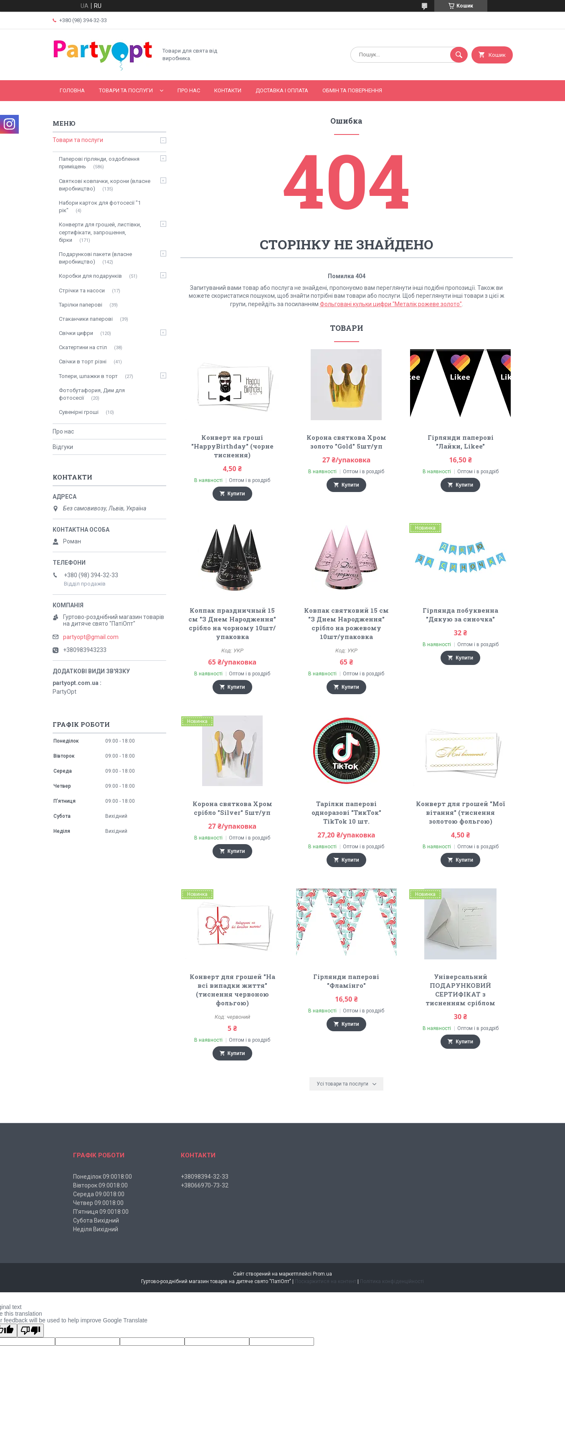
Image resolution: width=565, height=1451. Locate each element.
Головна (72, 90)
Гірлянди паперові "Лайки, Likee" (461, 441)
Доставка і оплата (282, 90)
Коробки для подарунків (90, 276)
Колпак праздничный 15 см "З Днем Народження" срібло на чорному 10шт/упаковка (232, 623)
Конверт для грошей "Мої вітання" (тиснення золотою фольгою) (460, 812)
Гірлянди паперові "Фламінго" (346, 980)
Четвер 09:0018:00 (98, 1203)
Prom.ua (322, 1274)
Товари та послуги (126, 90)
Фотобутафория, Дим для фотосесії (92, 394)
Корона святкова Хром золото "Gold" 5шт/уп (346, 441)
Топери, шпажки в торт (88, 376)
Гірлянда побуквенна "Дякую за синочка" (460, 614)
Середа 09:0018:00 (98, 1194)
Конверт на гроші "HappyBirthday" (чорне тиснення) (232, 446)
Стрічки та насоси (82, 290)
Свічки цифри (76, 333)
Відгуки (63, 447)
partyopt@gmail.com (91, 637)
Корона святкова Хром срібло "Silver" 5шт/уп (232, 808)
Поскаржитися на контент (325, 1281)
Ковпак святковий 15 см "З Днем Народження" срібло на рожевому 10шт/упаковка (346, 623)
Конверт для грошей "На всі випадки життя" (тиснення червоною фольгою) (232, 989)
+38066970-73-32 (204, 1185)
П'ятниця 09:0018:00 (101, 1211)
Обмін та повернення (352, 90)
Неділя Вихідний (95, 1229)
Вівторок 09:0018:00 (100, 1185)
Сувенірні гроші (79, 412)
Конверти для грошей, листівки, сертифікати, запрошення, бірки (100, 232)
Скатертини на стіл (83, 347)
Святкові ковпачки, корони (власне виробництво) (104, 185)
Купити (236, 494)
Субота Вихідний (96, 1220)
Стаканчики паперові (86, 319)
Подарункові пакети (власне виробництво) (95, 258)
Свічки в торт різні (82, 361)
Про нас (188, 90)
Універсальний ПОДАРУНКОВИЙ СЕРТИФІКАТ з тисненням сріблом (460, 989)
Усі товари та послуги (342, 1084)
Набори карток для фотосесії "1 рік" (100, 206)
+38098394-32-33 (204, 1176)
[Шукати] (459, 55)
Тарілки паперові (80, 305)
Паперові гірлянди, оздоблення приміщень (99, 163)
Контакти (227, 90)
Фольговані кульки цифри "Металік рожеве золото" (391, 304)
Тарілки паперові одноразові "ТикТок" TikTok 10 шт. (346, 812)
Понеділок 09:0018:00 (102, 1176)
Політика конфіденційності (392, 1281)
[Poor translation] (30, 1330)
